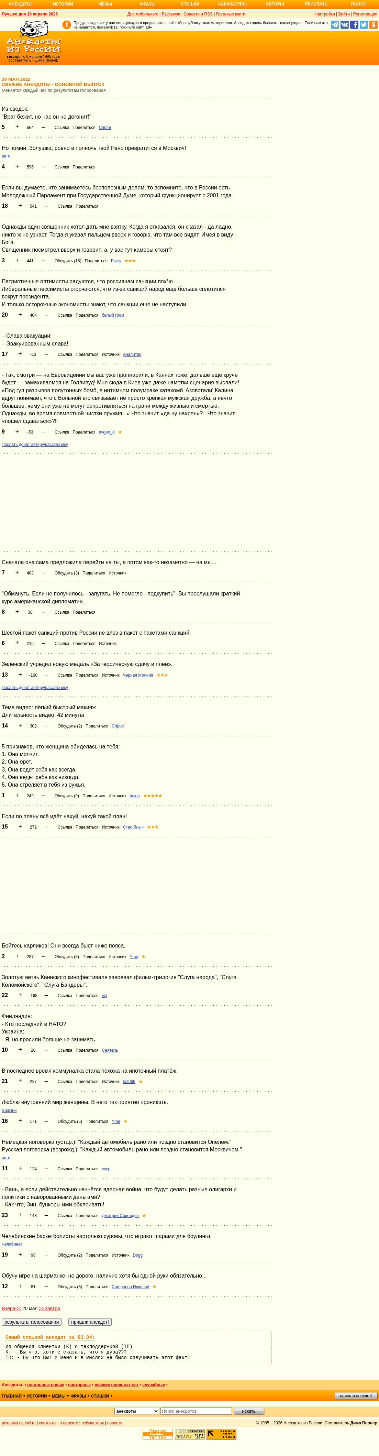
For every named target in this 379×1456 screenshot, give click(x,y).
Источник (111, 354)
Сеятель (110, 1050)
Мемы (105, 4)
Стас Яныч (133, 827)
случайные (153, 1384)
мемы (59, 1396)
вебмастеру (92, 1423)
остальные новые (45, 1384)
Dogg (138, 1255)
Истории (63, 4)
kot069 (129, 1081)
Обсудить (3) (67, 573)
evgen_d (107, 432)
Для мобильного (142, 14)
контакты (47, 1423)
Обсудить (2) (70, 726)
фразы (78, 1396)
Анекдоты (21, 4)
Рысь (116, 261)
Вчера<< (11, 1308)
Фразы (147, 4)
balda (135, 795)
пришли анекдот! (356, 1395)
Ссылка (62, 127)
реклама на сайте (19, 1423)
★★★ (130, 261)
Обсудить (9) (67, 795)
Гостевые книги (230, 14)
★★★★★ (152, 795)
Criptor (105, 127)
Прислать (316, 4)
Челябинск (12, 1244)
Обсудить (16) (68, 261)
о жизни (9, 1110)
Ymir (134, 956)
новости (114, 1423)
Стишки (190, 4)
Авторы (275, 4)
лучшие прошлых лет (116, 1384)
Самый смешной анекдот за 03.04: (50, 1337)
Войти (344, 14)
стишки (100, 1396)
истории (37, 1396)
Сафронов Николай (130, 1286)
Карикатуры (232, 4)
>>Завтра (49, 1308)
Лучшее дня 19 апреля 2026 (30, 14)
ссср (106, 1169)
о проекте (69, 1423)
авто (6, 156)
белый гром (113, 315)
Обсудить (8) (67, 956)
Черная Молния (138, 675)
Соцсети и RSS (198, 14)
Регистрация (365, 14)
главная (12, 1396)
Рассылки (171, 14)
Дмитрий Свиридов (120, 1215)
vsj (104, 995)
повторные (79, 1384)
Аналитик (132, 354)
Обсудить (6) (70, 1121)
